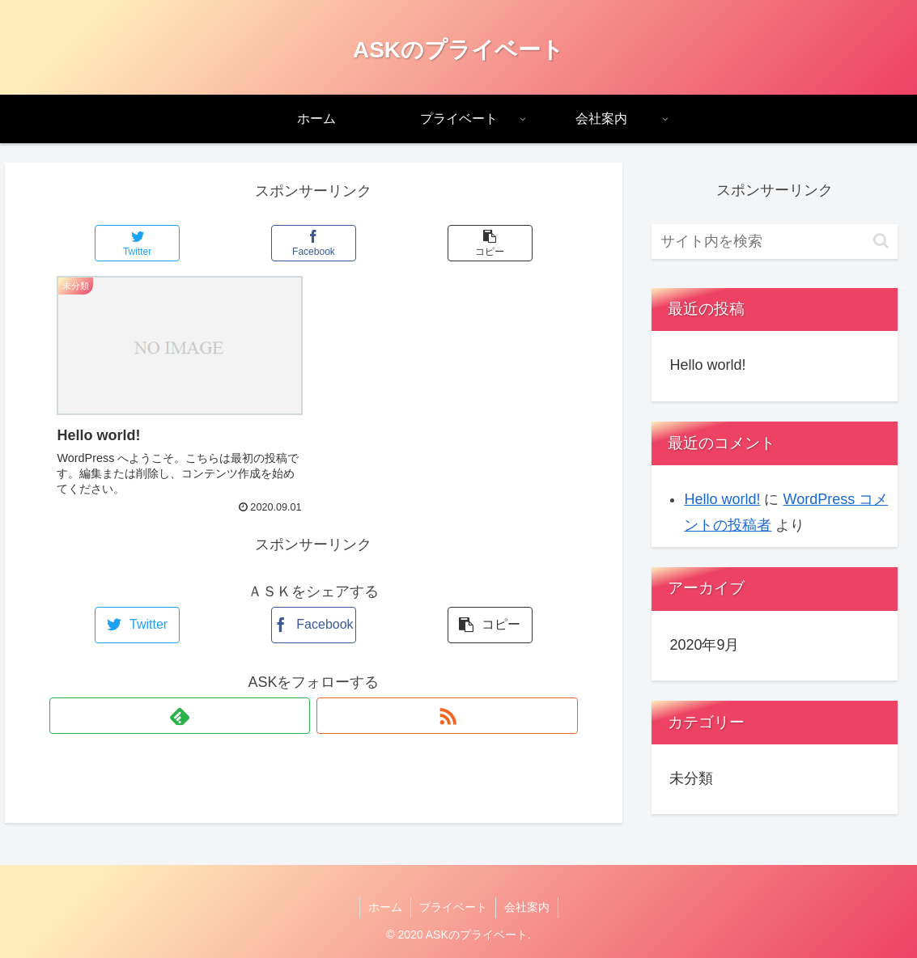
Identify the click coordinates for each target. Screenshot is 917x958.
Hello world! (707, 365)
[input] (775, 241)
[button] (881, 240)
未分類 (691, 778)
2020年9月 (704, 645)
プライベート (453, 907)
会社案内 (527, 907)
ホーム (385, 907)
